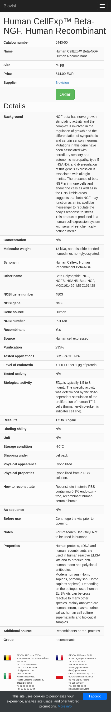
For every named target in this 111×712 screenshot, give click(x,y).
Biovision (62, 82)
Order (65, 94)
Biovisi (10, 6)
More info (65, 706)
